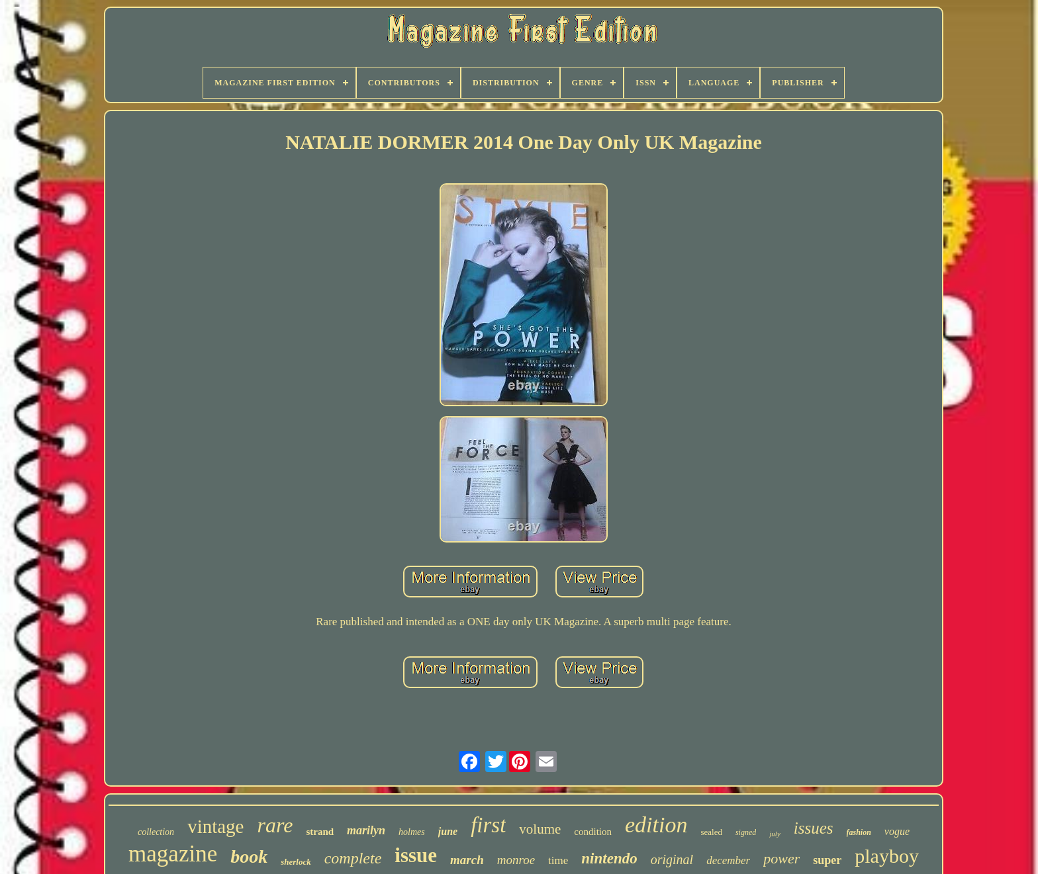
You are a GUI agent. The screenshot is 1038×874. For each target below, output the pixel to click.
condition (593, 831)
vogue (897, 831)
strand (320, 831)
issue (416, 855)
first (488, 825)
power (781, 858)
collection (156, 832)
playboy (887, 856)
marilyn (366, 830)
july (774, 834)
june (447, 831)
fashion (859, 832)
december (728, 860)
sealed (711, 832)
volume (540, 829)
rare (275, 825)
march (467, 860)
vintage (215, 826)
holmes (412, 832)
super (827, 860)
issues (813, 828)
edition (656, 824)
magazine (172, 854)
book (248, 856)
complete (353, 858)
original (672, 859)
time (558, 860)
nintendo (609, 858)
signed (745, 832)
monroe (516, 860)
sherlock (296, 862)
